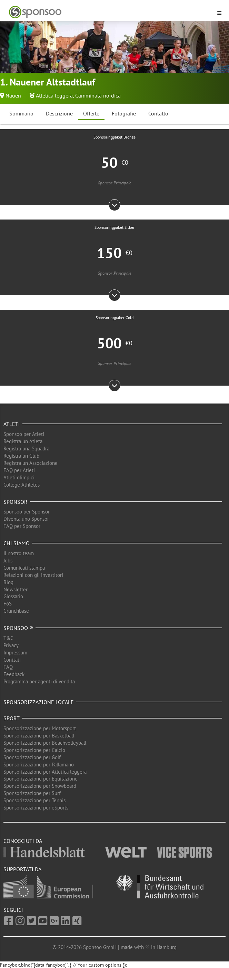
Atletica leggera (54, 95)
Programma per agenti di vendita (39, 681)
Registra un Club (21, 455)
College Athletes (21, 484)
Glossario (13, 596)
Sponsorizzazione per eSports (35, 807)
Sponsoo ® (18, 627)
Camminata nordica (98, 95)
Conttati (12, 659)
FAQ (8, 667)
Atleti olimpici (18, 477)
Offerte (91, 113)
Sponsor (15, 501)
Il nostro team (18, 553)
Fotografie (124, 113)
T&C (8, 638)
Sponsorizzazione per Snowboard (39, 786)
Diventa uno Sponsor (26, 519)
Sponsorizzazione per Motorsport (39, 728)
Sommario (21, 113)
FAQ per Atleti (19, 470)
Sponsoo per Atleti (23, 434)
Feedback (13, 674)
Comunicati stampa (24, 567)
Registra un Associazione (30, 463)
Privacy (11, 645)
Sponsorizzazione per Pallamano (38, 764)
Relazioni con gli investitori (33, 575)
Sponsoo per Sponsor (26, 511)
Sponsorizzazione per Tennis (34, 800)
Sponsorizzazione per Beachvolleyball (44, 743)
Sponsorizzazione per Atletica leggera (45, 771)
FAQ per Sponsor (21, 526)
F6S (7, 603)
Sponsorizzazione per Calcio (34, 750)
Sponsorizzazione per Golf (32, 757)
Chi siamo (16, 543)
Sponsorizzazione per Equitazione (40, 778)
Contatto (158, 113)
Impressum (15, 652)
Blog (8, 582)
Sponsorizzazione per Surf (32, 793)
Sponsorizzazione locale (38, 702)
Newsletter (15, 589)
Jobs (7, 560)
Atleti (11, 423)
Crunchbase (16, 611)
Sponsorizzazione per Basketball (38, 735)
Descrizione (59, 113)
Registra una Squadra (26, 448)
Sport (11, 718)
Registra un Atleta (22, 441)
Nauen (13, 95)
